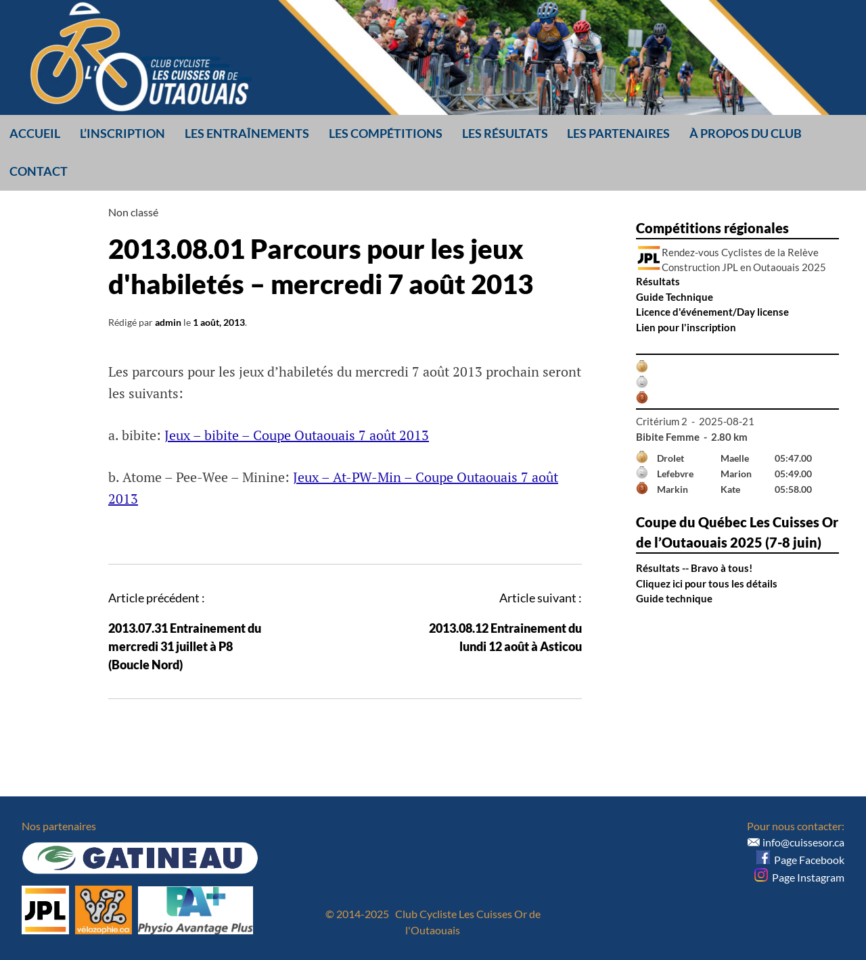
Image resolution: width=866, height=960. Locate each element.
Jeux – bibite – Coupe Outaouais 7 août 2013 (296, 435)
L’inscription (122, 133)
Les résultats (505, 133)
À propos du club (745, 133)
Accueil (34, 133)
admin (168, 322)
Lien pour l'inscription (686, 327)
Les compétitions (385, 133)
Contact (38, 171)
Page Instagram (799, 877)
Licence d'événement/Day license (712, 312)
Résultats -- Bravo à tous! (694, 568)
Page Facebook (800, 859)
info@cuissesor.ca (803, 842)
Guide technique (674, 598)
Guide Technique (674, 297)
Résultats (658, 281)
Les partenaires (618, 133)
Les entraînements (247, 133)
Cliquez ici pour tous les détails (706, 583)
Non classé (133, 212)
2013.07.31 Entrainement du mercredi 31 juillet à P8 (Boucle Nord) (184, 646)
